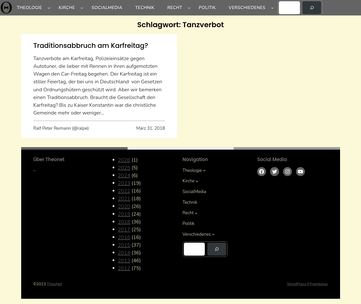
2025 (124, 167)
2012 (124, 268)
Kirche (67, 8)
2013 (124, 260)
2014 (124, 252)
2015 (124, 244)
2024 (124, 175)
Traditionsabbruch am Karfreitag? (90, 45)
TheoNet (54, 284)
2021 (124, 198)
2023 (124, 183)
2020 (124, 206)
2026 (124, 159)
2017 (124, 229)
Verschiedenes (247, 8)
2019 (124, 213)
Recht (174, 8)
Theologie (29, 8)
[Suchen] (311, 7)
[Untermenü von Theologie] (49, 7)
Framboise (318, 284)
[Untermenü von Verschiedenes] (272, 7)
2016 (124, 237)
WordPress (297, 284)
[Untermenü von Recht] (189, 7)
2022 (124, 190)
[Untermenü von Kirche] (81, 7)
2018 (124, 221)
